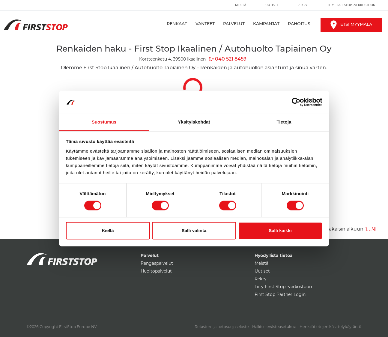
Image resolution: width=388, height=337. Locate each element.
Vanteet (205, 23)
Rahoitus (299, 23)
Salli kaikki (280, 230)
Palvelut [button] (234, 23)
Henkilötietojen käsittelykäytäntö (330, 326)
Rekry (302, 5)
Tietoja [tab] (284, 121)
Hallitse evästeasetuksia (274, 326)
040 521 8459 (227, 59)
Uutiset (271, 5)
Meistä (240, 5)
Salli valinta (194, 230)
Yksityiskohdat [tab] (194, 121)
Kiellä (108, 230)
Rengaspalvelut (157, 263)
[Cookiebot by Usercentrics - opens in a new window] (296, 102)
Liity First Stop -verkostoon (351, 5)
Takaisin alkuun (351, 229)
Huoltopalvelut (156, 271)
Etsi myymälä (351, 24)
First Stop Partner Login (280, 294)
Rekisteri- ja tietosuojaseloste (222, 326)
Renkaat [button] (177, 23)
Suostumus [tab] (104, 121)
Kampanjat (266, 23)
